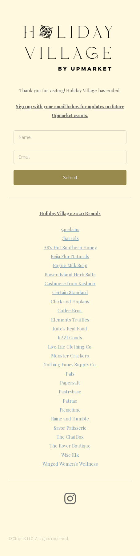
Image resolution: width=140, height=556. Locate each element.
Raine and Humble (70, 419)
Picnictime (70, 410)
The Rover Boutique (70, 446)
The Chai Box (70, 437)
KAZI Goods (70, 337)
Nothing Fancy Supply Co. (70, 364)
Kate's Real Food (70, 328)
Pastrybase (70, 391)
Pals (70, 374)
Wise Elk (70, 455)
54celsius (70, 229)
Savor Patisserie (70, 428)
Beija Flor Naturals (70, 256)
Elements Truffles (70, 320)
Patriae (70, 401)
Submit (70, 177)
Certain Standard (70, 292)
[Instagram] (70, 498)
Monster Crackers (70, 356)
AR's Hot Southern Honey (70, 247)
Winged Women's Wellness (70, 464)
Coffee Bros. (70, 310)
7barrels (70, 238)
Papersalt (70, 383)
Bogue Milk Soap (70, 265)
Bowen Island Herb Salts (70, 274)
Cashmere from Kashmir (70, 283)
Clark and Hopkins (70, 301)
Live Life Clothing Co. (70, 347)
